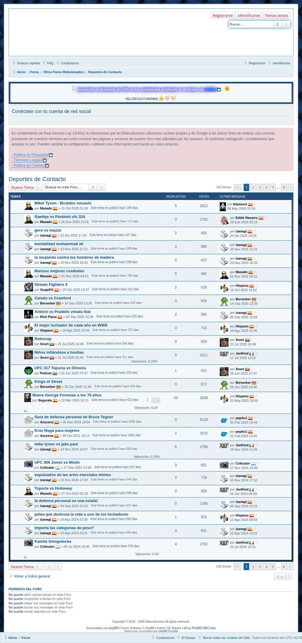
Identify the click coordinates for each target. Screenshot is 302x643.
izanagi (45, 235)
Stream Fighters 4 (51, 284)
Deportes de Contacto (37, 179)
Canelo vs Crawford (53, 298)
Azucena (46, 422)
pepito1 (241, 417)
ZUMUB (210, 89)
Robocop (43, 339)
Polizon (46, 373)
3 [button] (260, 187)
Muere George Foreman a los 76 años (67, 395)
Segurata (45, 400)
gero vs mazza (48, 230)
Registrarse (223, 15)
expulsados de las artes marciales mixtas (73, 475)
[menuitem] (47, 63)
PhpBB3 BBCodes (204, 628)
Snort (44, 344)
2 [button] (253, 187)
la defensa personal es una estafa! (66, 500)
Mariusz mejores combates (59, 271)
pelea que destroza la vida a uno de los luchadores (81, 514)
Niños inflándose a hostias (59, 352)
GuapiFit (46, 289)
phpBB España (168, 631)
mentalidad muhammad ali (59, 244)
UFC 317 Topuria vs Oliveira (60, 368)
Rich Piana (48, 317)
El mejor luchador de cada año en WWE (71, 325)
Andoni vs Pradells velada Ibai (63, 311)
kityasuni (240, 204)
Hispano (242, 285)
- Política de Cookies (28, 165)
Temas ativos (276, 15)
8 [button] (284, 187)
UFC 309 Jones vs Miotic (57, 462)
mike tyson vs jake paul (56, 444)
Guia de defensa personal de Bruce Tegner (74, 417)
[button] (237, 187)
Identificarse (249, 15)
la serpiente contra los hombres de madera (74, 257)
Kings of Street (48, 381)
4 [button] (266, 187)
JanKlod (242, 353)
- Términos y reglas (27, 160)
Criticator (47, 467)
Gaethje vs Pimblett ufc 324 (60, 216)
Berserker (47, 303)
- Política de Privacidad (30, 155)
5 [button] (273, 187)
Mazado (46, 208)
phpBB (113, 628)
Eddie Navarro (247, 217)
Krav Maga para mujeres (57, 430)
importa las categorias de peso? (64, 528)
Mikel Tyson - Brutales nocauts (63, 203)
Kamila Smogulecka (53, 541)
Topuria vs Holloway (53, 488)
